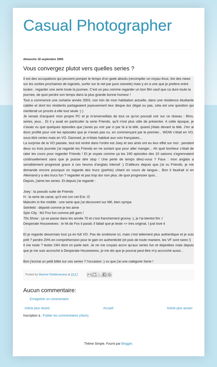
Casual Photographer (97, 25)
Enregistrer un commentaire (49, 299)
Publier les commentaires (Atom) (65, 315)
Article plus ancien (179, 308)
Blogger (126, 343)
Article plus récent (37, 308)
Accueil (108, 308)
